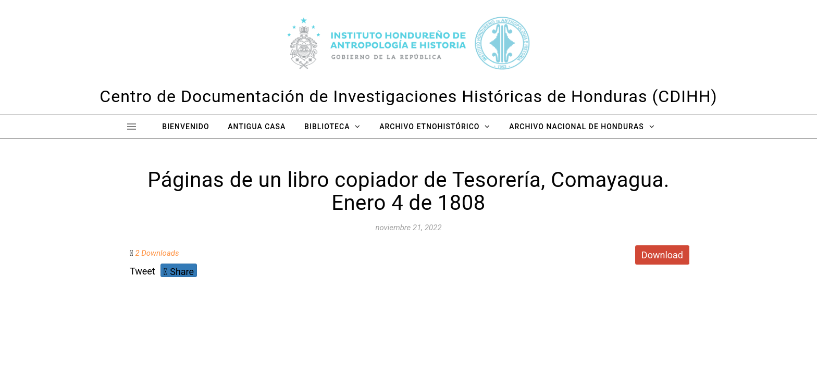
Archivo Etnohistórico (429, 126)
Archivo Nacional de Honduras (576, 126)
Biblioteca (327, 126)
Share (179, 271)
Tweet (142, 271)
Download (662, 254)
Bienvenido (185, 126)
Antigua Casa (257, 126)
